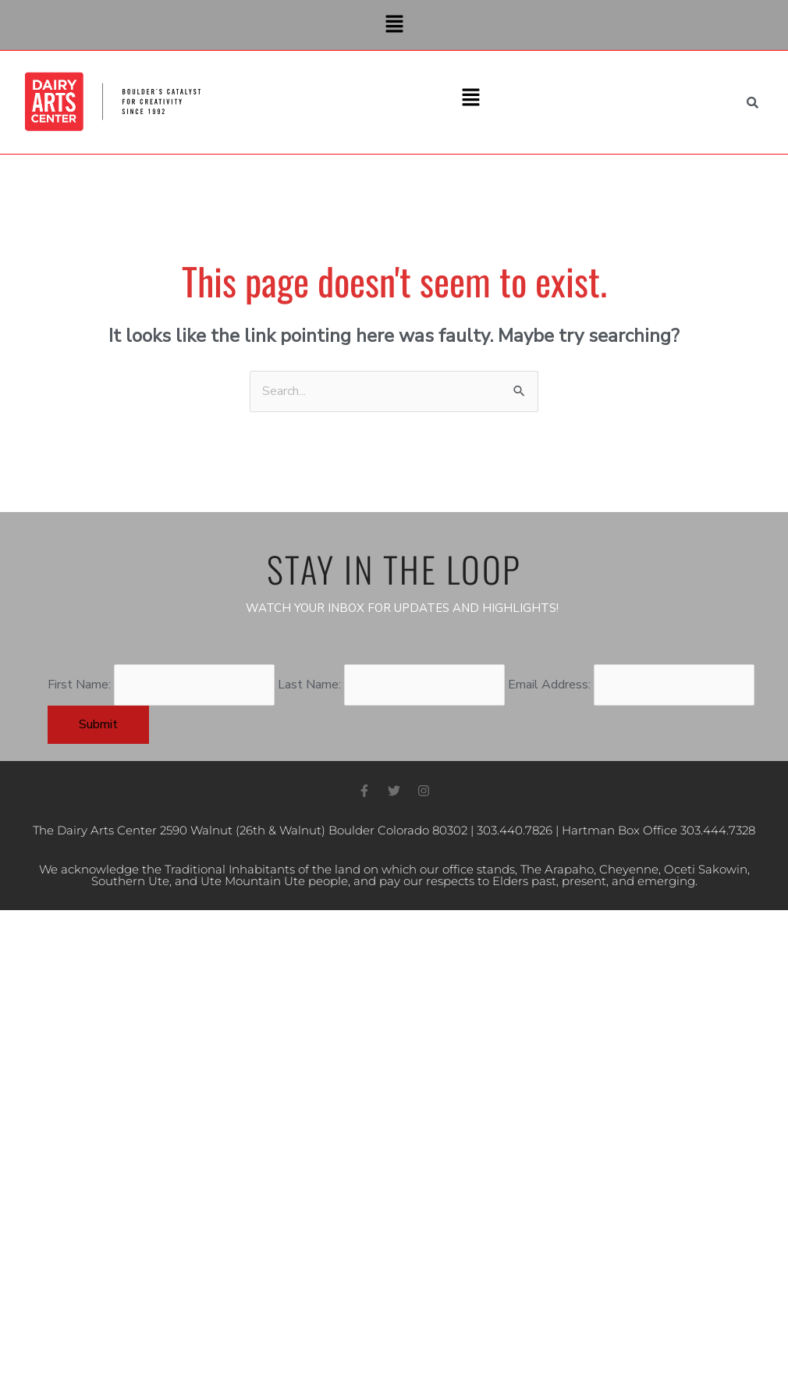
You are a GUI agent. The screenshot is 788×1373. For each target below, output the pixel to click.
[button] (394, 25)
